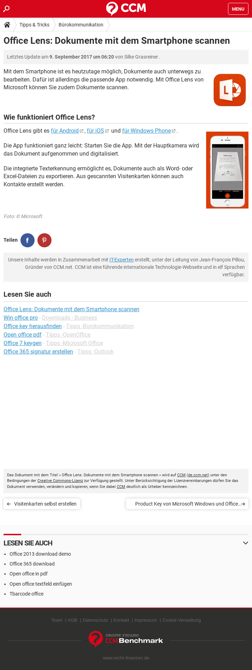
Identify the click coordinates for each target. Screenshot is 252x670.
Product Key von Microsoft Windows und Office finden (186, 505)
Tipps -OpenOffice (68, 334)
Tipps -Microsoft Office (74, 343)
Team (56, 620)
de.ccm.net (198, 475)
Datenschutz (95, 620)
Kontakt (121, 620)
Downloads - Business (69, 317)
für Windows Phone (146, 130)
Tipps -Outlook (95, 351)
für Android (65, 130)
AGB (72, 620)
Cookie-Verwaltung (181, 620)
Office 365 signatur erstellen (38, 351)
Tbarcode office (26, 594)
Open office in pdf (29, 574)
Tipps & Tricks (34, 25)
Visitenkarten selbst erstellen (45, 504)
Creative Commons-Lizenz (60, 480)
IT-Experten (121, 259)
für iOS (95, 130)
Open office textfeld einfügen (41, 584)
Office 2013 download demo (40, 554)
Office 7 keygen (23, 343)
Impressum (145, 620)
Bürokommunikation (81, 25)
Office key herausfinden (33, 326)
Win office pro (21, 317)
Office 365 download (32, 564)
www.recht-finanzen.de (126, 657)
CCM (181, 475)
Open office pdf (23, 334)
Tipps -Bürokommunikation (100, 326)
